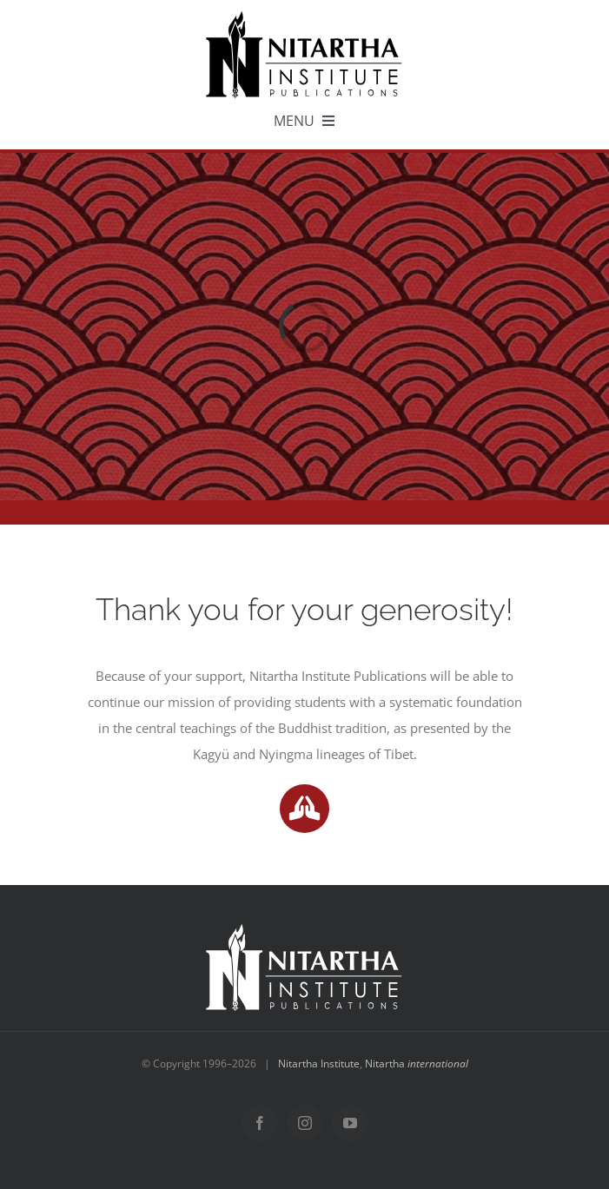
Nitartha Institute (319, 1063)
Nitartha (416, 1063)
